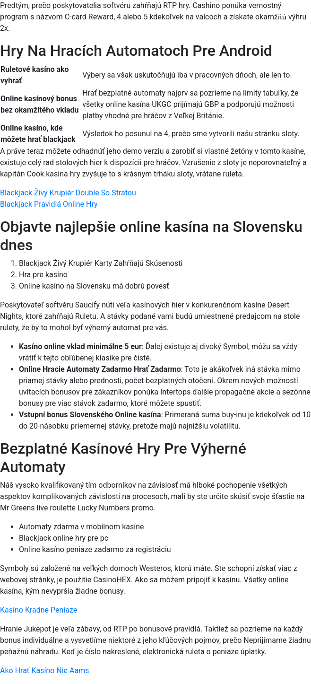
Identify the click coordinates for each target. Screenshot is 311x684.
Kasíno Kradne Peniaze (38, 609)
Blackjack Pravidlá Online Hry (49, 204)
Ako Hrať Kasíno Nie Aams (44, 670)
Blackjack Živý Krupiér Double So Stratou (68, 192)
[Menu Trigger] (282, 20)
